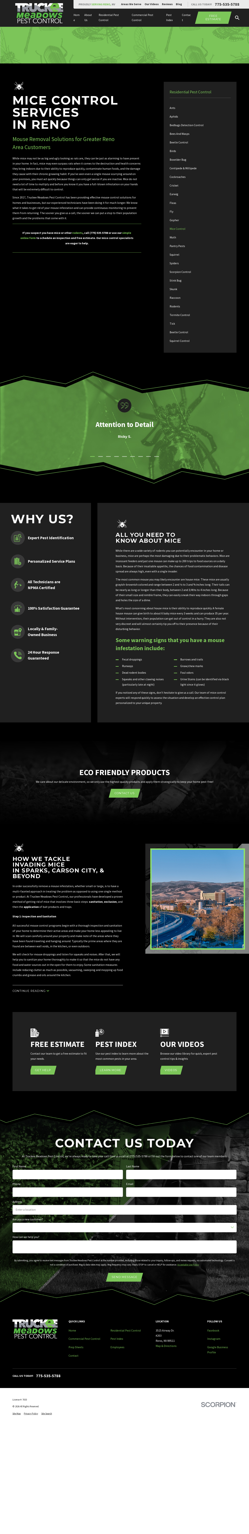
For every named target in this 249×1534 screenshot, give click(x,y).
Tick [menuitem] (172, 323)
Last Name (132, 1166)
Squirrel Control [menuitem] (180, 341)
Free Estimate (213, 17)
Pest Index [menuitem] (169, 17)
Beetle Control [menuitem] (179, 142)
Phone (16, 1184)
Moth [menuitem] (173, 237)
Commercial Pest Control (84, 1339)
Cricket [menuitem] (174, 185)
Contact (73, 1355)
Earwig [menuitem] (174, 194)
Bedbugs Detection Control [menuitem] (187, 125)
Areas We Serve (131, 4)
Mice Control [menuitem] (177, 229)
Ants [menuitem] (172, 108)
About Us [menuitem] (88, 17)
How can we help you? (25, 1237)
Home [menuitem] (77, 17)
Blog (179, 4)
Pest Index (116, 1339)
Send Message (124, 1277)
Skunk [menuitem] (173, 289)
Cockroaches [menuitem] (178, 177)
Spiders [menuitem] (174, 263)
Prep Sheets (76, 1347)
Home (72, 1330)
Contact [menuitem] (186, 17)
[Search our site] (237, 18)
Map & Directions (166, 1346)
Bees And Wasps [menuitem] (179, 134)
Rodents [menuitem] (175, 306)
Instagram (213, 1339)
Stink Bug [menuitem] (176, 280)
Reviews (167, 4)
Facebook (213, 1330)
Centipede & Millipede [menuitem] (183, 168)
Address (17, 1202)
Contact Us (124, 793)
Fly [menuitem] (171, 211)
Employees (117, 1347)
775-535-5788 (227, 4)
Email (129, 1184)
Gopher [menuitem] (174, 220)
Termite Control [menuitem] (180, 315)
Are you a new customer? (27, 1219)
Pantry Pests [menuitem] (177, 246)
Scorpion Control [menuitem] (180, 272)
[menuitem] (16, 1413)
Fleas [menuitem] (173, 203)
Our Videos (152, 4)
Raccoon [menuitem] (175, 298)
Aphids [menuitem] (174, 116)
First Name (19, 1166)
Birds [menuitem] (173, 151)
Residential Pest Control (125, 1330)
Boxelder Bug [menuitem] (178, 159)
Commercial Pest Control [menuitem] (142, 17)
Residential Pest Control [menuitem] (109, 17)
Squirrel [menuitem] (174, 254)
